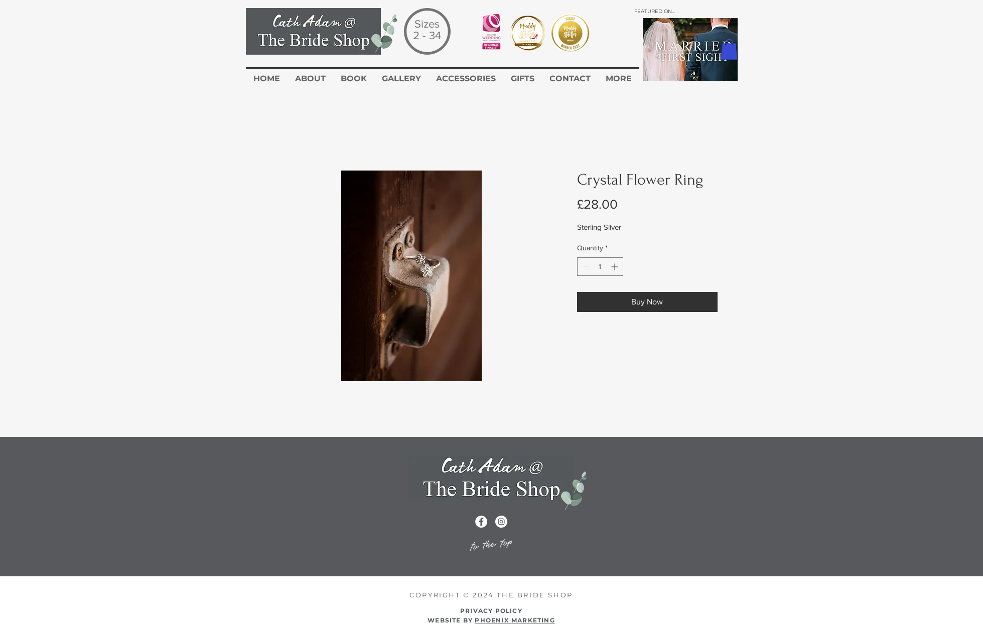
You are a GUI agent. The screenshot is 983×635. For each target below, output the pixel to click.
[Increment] (615, 266)
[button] (729, 49)
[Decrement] (585, 266)
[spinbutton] (600, 266)
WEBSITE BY (491, 620)
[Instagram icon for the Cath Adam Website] (501, 522)
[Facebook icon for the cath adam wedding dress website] (481, 522)
